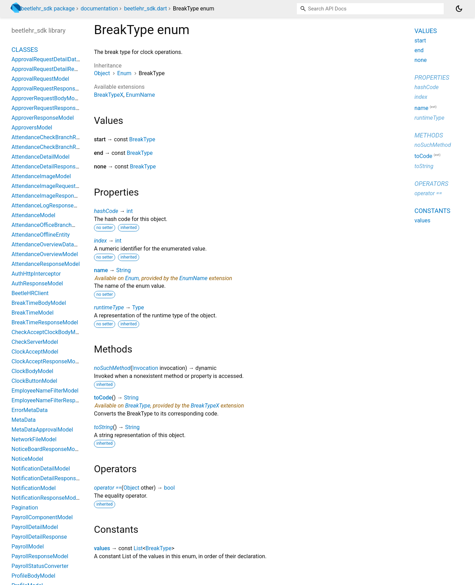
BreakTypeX (109, 95)
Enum (124, 73)
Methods (428, 135)
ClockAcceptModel (34, 351)
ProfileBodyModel (33, 575)
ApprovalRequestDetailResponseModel (59, 69)
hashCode (106, 211)
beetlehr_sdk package (48, 8)
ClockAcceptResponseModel (47, 361)
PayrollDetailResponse (39, 536)
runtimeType (109, 307)
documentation (99, 8)
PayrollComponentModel (42, 517)
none (420, 60)
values (102, 548)
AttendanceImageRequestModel (51, 186)
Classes (24, 49)
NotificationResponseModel (45, 498)
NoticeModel (27, 459)
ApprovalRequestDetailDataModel (53, 59)
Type (138, 307)
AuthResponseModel (37, 283)
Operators (431, 183)
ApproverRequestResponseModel (52, 108)
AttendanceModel (33, 215)
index (100, 240)
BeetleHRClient (30, 293)
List (138, 548)
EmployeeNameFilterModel (44, 390)
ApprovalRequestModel (40, 79)
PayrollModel (27, 546)
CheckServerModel (34, 342)
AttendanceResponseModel (45, 264)
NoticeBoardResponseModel (46, 449)
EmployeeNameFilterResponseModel (57, 400)
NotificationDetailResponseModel (52, 478)
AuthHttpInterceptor (36, 273)
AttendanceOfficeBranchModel (49, 225)
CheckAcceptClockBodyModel (48, 332)
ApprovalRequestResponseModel (52, 88)
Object (102, 73)
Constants (432, 210)
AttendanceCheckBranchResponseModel (61, 147)
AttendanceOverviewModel (44, 254)
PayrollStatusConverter (40, 566)
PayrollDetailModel (34, 527)
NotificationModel (33, 488)
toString (103, 427)
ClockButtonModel (34, 381)
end (418, 50)
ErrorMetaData (29, 410)
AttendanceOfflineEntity (40, 234)
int (129, 211)
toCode (103, 397)
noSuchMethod (112, 368)
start (420, 40)
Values (425, 30)
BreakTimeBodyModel (38, 303)
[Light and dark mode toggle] (459, 8)
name (101, 270)
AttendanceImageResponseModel (53, 195)
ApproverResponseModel (42, 117)
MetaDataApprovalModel (42, 429)
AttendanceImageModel (41, 176)
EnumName (140, 95)
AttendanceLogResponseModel (50, 205)
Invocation (145, 368)
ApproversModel (31, 127)
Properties (431, 77)
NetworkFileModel (33, 439)
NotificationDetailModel (40, 468)
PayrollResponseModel (39, 556)
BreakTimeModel (32, 312)
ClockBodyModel (32, 371)
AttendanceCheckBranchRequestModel (59, 137)
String (123, 270)
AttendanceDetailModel (40, 156)
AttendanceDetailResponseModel (52, 166)
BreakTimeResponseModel (44, 322)
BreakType (142, 139)
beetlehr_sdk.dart (145, 8)
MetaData (23, 420)
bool (169, 487)
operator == (107, 487)
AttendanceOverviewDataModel (50, 244)
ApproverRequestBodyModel (46, 98)
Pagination (24, 507)
